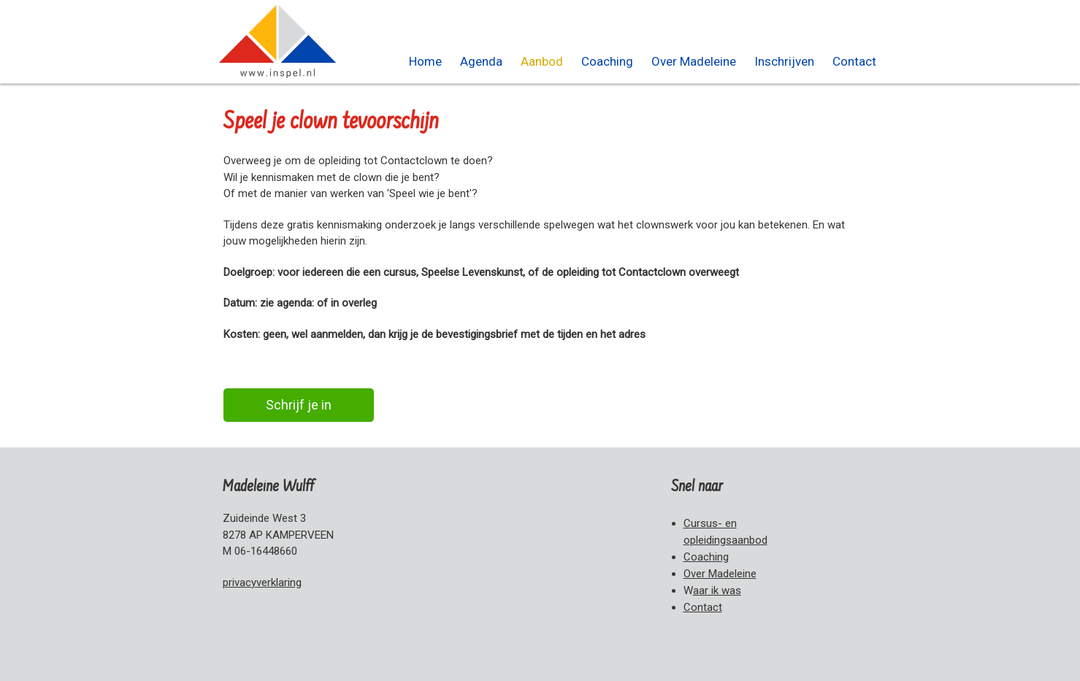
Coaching (607, 61)
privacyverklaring (262, 582)
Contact (854, 61)
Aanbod (542, 61)
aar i (717, 590)
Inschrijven (784, 61)
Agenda (481, 61)
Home (425, 61)
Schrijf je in (299, 404)
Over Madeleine (693, 61)
